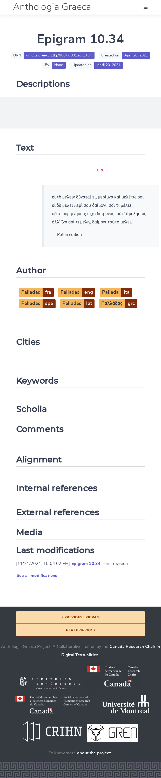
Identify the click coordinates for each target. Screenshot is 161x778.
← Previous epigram (81, 617)
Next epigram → (80, 630)
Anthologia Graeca (52, 7)
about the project (94, 753)
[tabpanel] (100, 216)
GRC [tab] (100, 170)
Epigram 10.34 (85, 564)
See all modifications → (40, 576)
